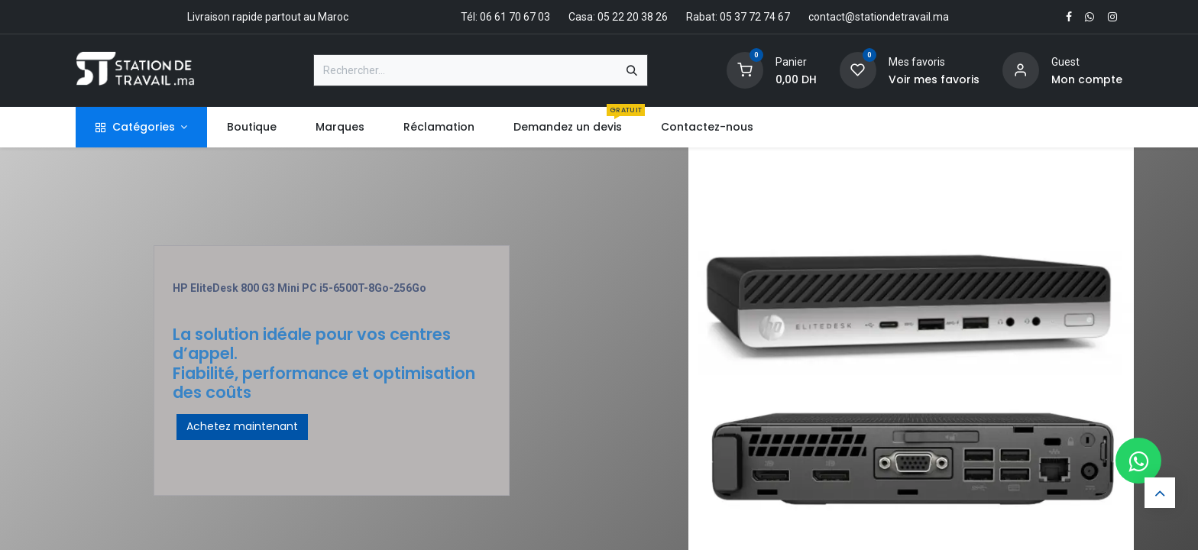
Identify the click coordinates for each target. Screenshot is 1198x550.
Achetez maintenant (242, 426)
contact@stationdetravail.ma (878, 17)
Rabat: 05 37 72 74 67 (738, 17)
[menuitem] (251, 127)
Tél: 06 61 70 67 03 (505, 17)
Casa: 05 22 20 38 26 (618, 17)
